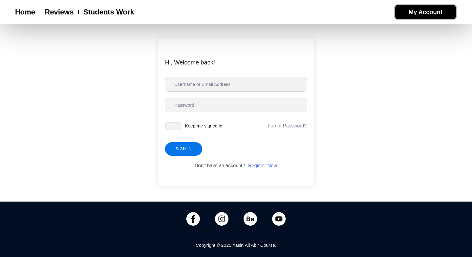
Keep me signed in (203, 125)
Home (25, 12)
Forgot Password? (287, 125)
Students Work (108, 12)
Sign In (183, 148)
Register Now (262, 165)
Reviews (59, 12)
